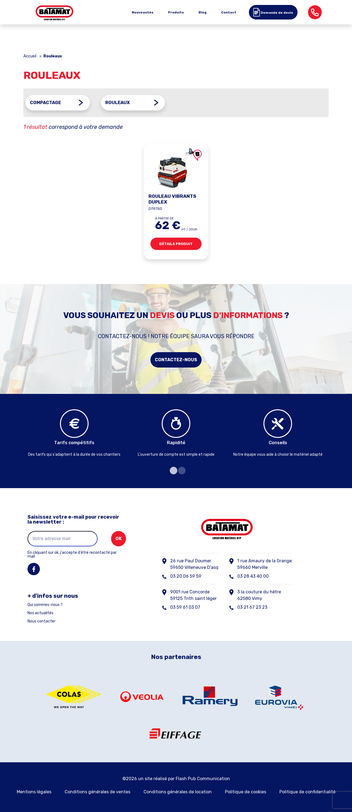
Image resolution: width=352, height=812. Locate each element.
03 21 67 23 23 (252, 606)
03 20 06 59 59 (185, 575)
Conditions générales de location (178, 791)
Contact (228, 12)
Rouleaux (117, 102)
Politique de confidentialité (307, 791)
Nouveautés (142, 12)
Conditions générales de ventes (97, 791)
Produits (176, 12)
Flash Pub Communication (203, 777)
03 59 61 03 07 (185, 606)
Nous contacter (42, 620)
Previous (19, 436)
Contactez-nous (176, 358)
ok (119, 537)
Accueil (29, 56)
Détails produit (176, 245)
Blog (203, 12)
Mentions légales (34, 791)
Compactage (45, 102)
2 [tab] (180, 470)
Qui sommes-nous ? (45, 604)
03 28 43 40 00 (253, 575)
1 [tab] (172, 470)
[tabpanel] (74, 433)
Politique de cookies (245, 791)
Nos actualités (40, 612)
